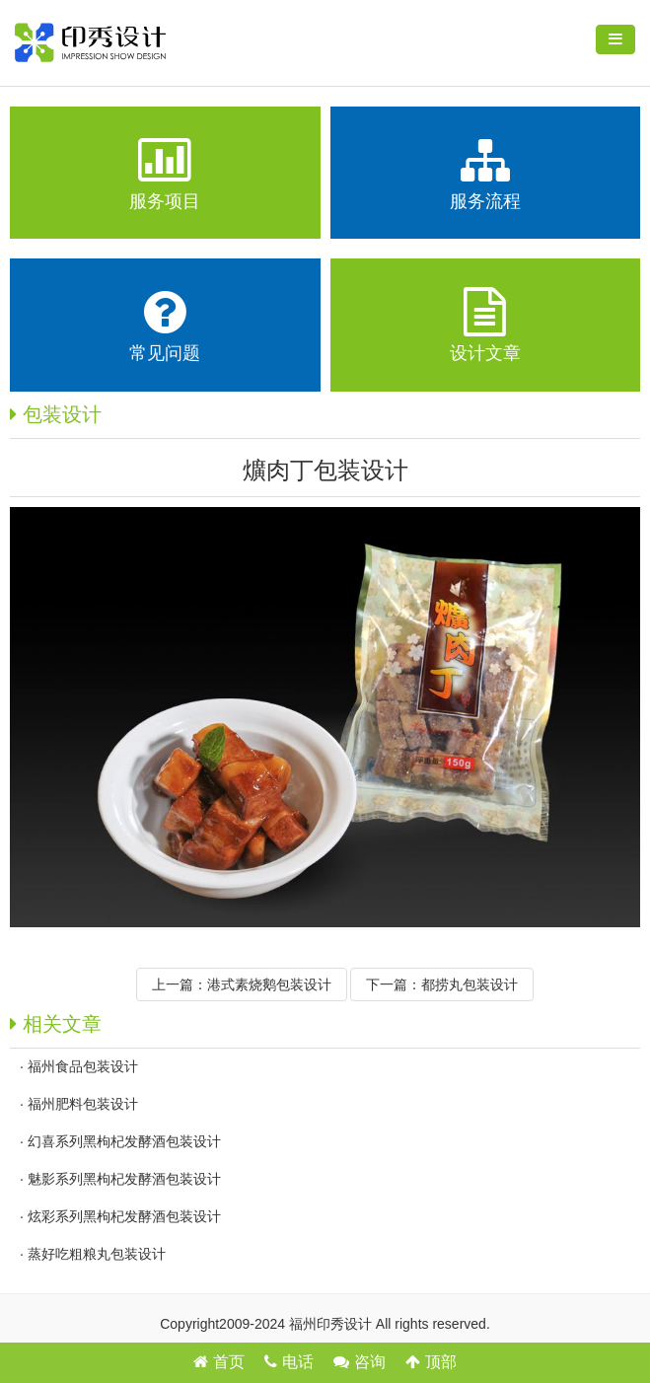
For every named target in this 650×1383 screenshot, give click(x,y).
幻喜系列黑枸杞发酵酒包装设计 (124, 1141)
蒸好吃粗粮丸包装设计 (97, 1254)
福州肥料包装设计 (83, 1104)
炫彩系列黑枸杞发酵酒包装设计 (124, 1216)
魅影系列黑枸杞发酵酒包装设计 (124, 1179)
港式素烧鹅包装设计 (269, 984)
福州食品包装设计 (83, 1066)
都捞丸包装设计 (469, 984)
